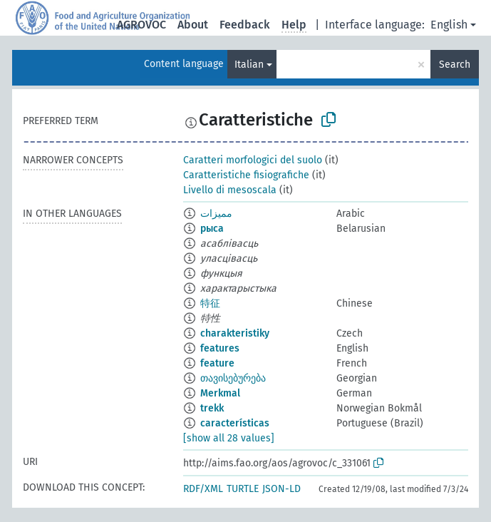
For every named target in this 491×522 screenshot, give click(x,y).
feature (217, 363)
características (234, 423)
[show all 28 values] (228, 438)
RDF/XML (203, 489)
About (192, 24)
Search (454, 64)
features (219, 348)
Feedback (244, 24)
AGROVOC (141, 24)
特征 (210, 303)
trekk (212, 408)
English (448, 24)
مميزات (216, 214)
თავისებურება (233, 378)
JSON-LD (281, 489)
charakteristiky (234, 333)
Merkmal (220, 393)
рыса (212, 228)
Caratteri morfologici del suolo (252, 160)
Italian (249, 64)
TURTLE (243, 489)
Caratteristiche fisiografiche (246, 175)
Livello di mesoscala (229, 190)
